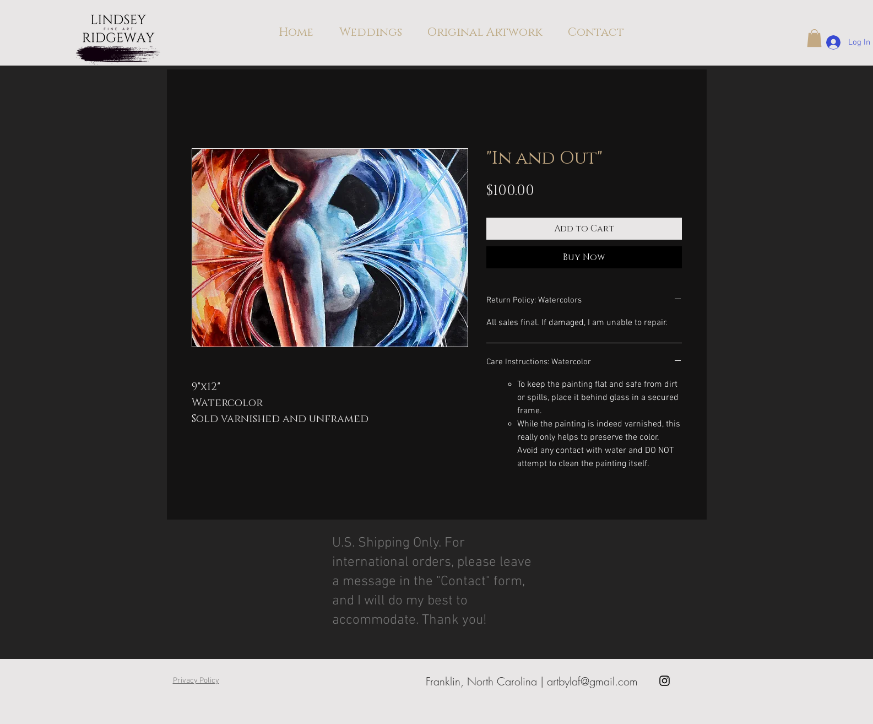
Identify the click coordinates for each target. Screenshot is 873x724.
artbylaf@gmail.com (592, 681)
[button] (814, 38)
